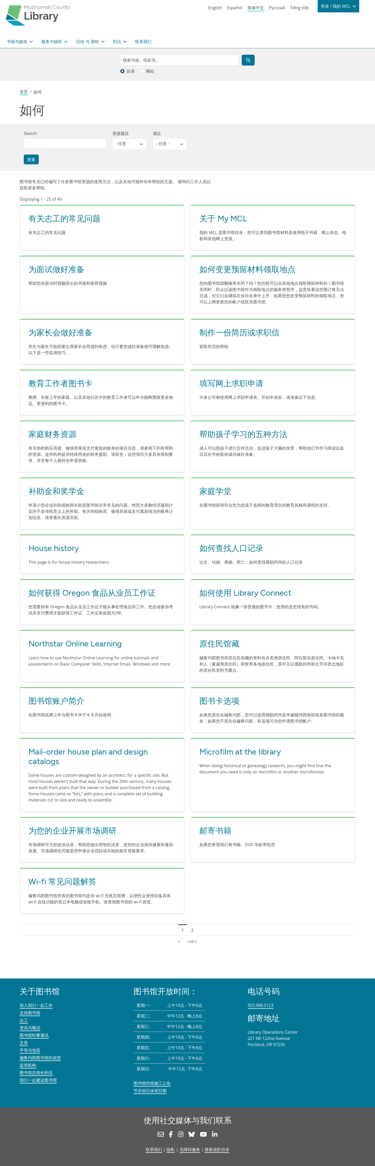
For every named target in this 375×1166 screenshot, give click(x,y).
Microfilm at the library (240, 752)
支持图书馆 (30, 1013)
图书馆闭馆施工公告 (152, 1083)
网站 (150, 71)
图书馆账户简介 (56, 701)
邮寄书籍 (215, 831)
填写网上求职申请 (231, 383)
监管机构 (28, 1065)
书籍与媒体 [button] (17, 41)
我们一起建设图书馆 (38, 1080)
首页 (24, 92)
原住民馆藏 (219, 644)
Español (234, 8)
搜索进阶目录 (217, 1149)
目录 (131, 71)
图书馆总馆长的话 (36, 1072)
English (215, 8)
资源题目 (120, 133)
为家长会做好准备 (60, 332)
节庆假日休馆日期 (150, 1091)
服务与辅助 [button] (52, 41)
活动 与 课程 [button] (88, 41)
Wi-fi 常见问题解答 (62, 881)
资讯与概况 (30, 1028)
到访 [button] (117, 41)
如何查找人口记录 (231, 548)
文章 (24, 1043)
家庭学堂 (215, 491)
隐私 (171, 1149)
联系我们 (143, 41)
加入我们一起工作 (36, 1005)
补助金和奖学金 (56, 491)
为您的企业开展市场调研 (72, 831)
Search (30, 133)
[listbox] (129, 144)
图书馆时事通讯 (34, 1035)
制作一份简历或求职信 (239, 332)
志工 (24, 1020)
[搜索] (248, 60)
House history (53, 548)
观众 (157, 133)
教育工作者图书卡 (60, 383)
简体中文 (255, 8)
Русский (277, 8)
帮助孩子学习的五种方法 (243, 434)
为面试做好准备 (56, 269)
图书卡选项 (219, 701)
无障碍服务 (189, 1149)
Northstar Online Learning (75, 644)
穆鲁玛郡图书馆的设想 (40, 1057)
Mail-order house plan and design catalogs (88, 756)
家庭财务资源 (52, 434)
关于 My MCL (223, 218)
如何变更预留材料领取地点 (247, 269)
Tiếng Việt (299, 8)
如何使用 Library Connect (245, 593)
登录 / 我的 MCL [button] (336, 6)
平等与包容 (30, 1050)
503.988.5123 (261, 1005)
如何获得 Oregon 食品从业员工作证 (92, 593)
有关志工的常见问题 (64, 218)
